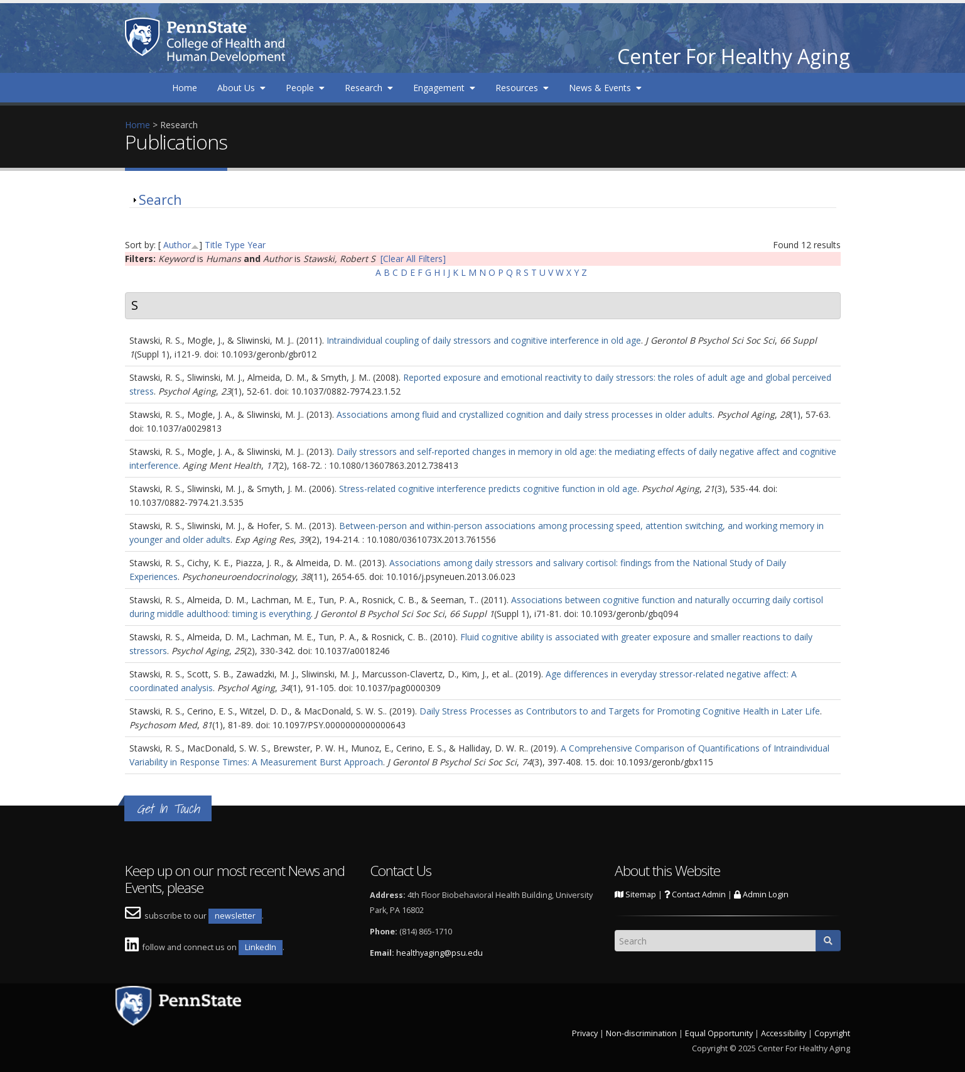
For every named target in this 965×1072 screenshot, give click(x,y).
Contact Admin (695, 894)
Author (177, 245)
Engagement (444, 88)
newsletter (235, 916)
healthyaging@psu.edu (439, 953)
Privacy (585, 1033)
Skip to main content (42, 7)
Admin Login (761, 894)
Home (184, 88)
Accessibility (783, 1033)
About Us (241, 88)
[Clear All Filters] (413, 259)
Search (160, 200)
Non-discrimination (641, 1033)
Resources (522, 88)
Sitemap (635, 894)
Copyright (832, 1033)
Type (235, 245)
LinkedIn (260, 947)
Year (256, 245)
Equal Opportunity (719, 1033)
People (305, 88)
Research (369, 88)
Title (213, 245)
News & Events (605, 88)
